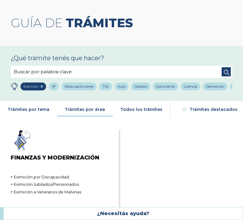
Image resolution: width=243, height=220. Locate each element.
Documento (165, 86)
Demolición (215, 86)
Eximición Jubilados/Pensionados (46, 184)
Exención (31, 86)
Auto (121, 86)
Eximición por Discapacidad (41, 177)
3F (54, 86)
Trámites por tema (28, 109)
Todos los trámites (141, 109)
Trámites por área (85, 109)
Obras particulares (79, 86)
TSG (105, 86)
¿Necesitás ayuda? (123, 213)
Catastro (140, 86)
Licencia (190, 86)
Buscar (226, 71)
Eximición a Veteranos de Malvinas (47, 192)
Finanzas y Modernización (55, 144)
